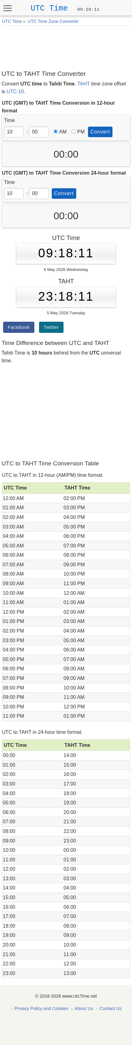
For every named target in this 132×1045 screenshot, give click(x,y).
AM (60, 131)
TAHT (83, 83)
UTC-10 (15, 91)
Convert (100, 131)
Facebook (19, 327)
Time (9, 120)
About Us (84, 1008)
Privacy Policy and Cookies (41, 1008)
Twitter (51, 327)
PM (78, 131)
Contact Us (110, 1008)
